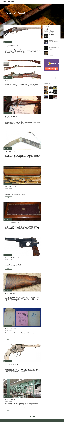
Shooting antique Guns (11, 361)
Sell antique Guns (10, 185)
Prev (30, 412)
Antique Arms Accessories (12, 256)
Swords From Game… (52, 40)
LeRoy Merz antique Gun (12, 150)
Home (48, 1)
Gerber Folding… (51, 46)
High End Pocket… (52, 34)
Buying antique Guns (11, 115)
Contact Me (57, 1)
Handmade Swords (9, 46)
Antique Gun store (10, 396)
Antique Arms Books (11, 326)
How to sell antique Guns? (13, 220)
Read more (8, 55)
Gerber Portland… (52, 51)
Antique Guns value (10, 291)
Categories (52, 1)
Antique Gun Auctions (11, 45)
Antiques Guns (9, 80)
